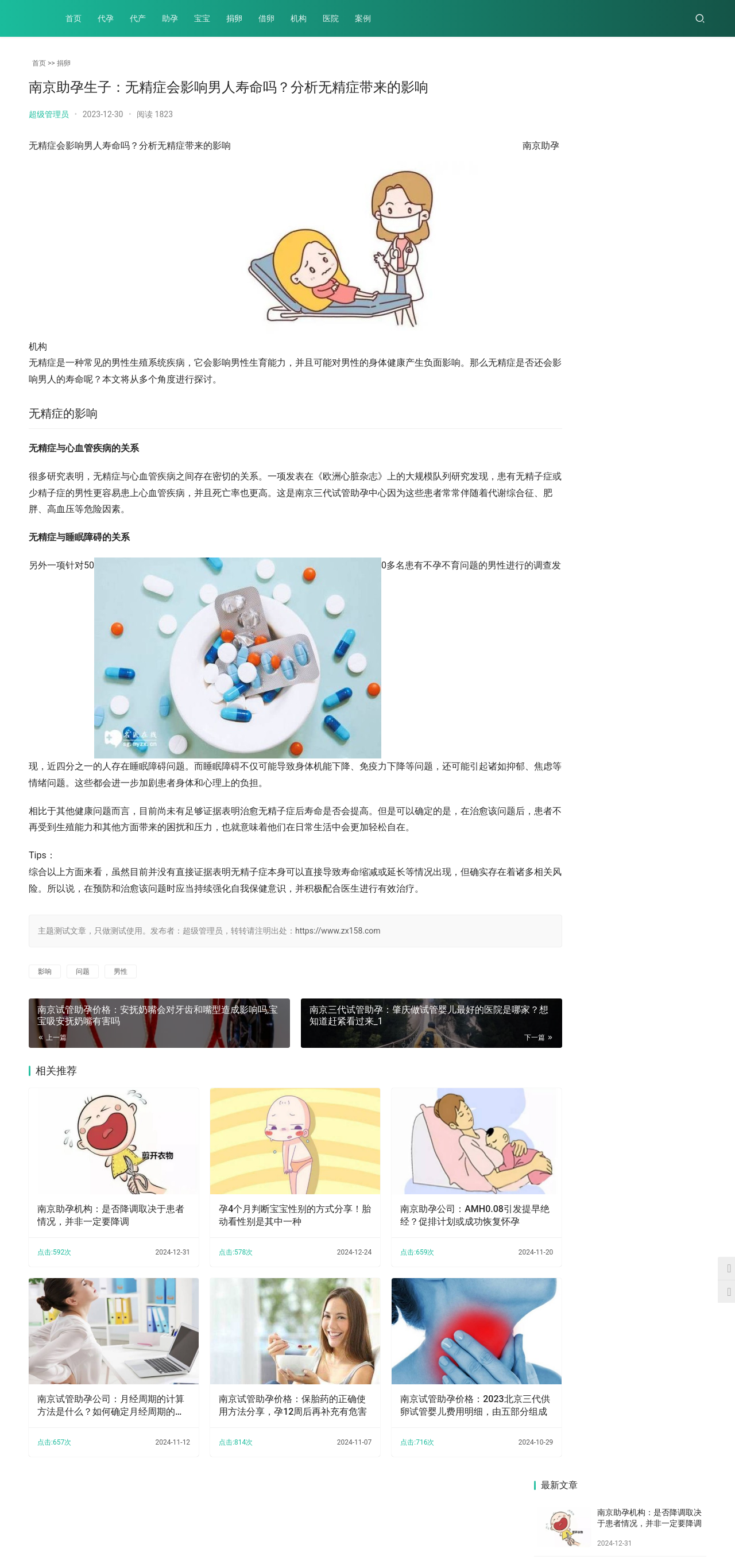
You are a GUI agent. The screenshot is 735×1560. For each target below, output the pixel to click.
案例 (363, 18)
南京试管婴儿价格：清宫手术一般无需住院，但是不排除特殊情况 (574, 666)
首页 (73, 18)
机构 (299, 18)
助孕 (170, 18)
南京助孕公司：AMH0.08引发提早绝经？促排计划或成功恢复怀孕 (431, 1205)
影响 (45, 971)
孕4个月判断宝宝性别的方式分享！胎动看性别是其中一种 (264, 1205)
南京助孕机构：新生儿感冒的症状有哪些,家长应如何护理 (575, 855)
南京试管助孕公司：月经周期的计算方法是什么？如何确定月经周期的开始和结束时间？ (101, 1385)
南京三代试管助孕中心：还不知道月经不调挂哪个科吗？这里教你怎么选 (664, 855)
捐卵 (234, 18)
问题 (83, 971)
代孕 (106, 18)
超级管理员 (49, 114)
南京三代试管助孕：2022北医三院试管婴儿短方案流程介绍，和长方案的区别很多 (574, 759)
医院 (331, 18)
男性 (120, 971)
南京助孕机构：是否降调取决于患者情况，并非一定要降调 (101, 1205)
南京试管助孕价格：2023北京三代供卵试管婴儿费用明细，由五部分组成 (431, 1385)
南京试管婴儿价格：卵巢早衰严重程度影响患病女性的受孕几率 (664, 674)
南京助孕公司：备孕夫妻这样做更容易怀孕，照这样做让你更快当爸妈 (664, 764)
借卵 (266, 18)
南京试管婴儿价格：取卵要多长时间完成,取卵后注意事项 (665, 494)
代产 (138, 18)
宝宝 (202, 18)
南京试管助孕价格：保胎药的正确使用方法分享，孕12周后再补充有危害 (267, 1385)
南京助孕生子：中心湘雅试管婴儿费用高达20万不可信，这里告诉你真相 (575, 584)
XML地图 (309, 1522)
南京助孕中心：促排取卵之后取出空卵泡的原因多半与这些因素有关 (574, 494)
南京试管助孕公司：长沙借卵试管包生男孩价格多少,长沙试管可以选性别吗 (665, 584)
